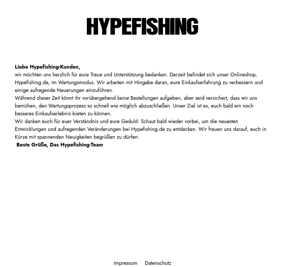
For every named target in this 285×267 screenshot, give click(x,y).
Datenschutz (158, 263)
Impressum (126, 263)
